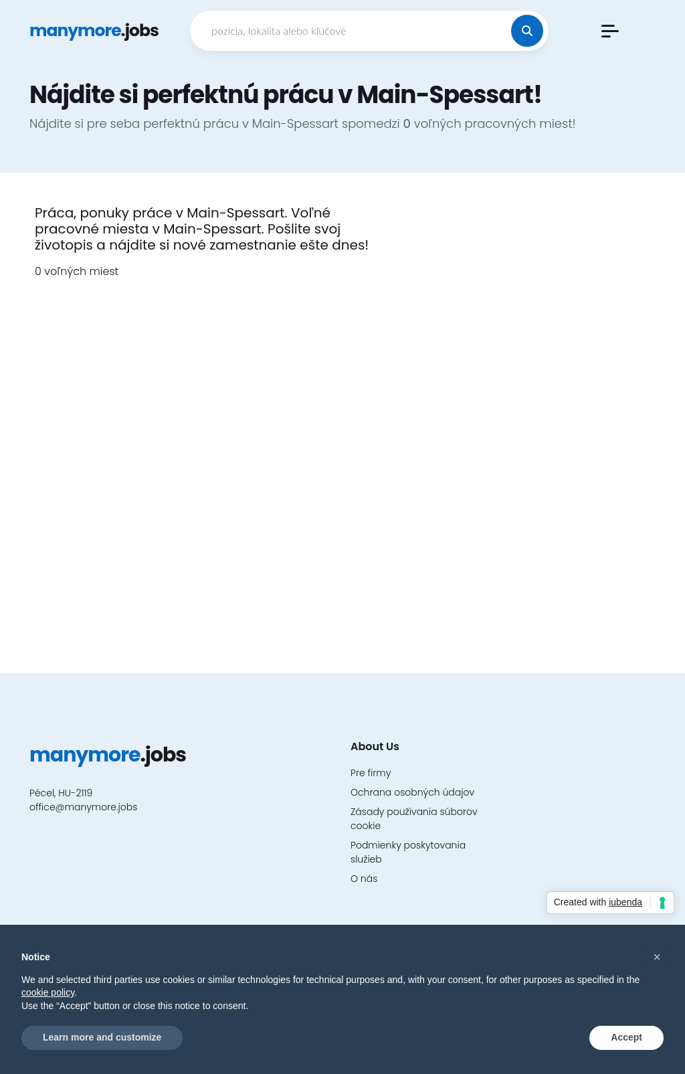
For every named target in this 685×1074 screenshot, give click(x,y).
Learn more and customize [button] (102, 1037)
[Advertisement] (529, 405)
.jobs (94, 30)
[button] (610, 31)
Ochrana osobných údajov (412, 792)
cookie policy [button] (47, 992)
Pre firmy (371, 773)
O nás (364, 878)
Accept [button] (626, 1037)
